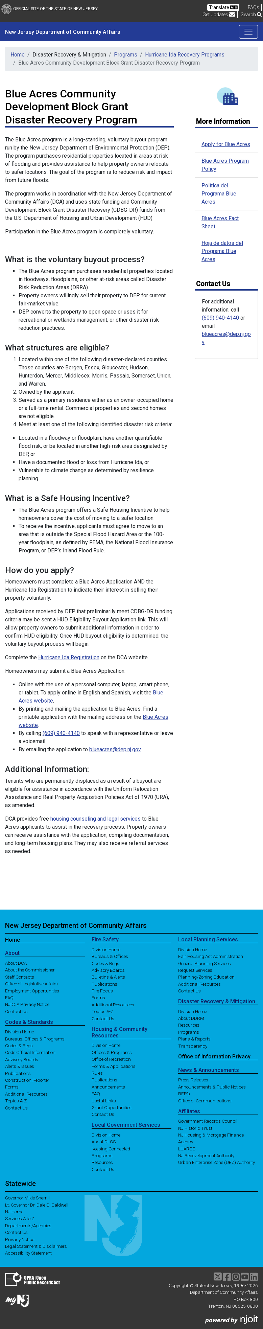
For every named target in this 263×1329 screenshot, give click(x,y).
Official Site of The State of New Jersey (49, 8)
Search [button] (251, 14)
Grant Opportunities (112, 1107)
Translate (223, 7)
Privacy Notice (19, 1239)
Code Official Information (30, 1052)
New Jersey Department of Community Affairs (62, 32)
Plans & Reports (194, 1038)
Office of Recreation (111, 1059)
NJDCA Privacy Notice (27, 1004)
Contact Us (16, 1011)
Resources (102, 1162)
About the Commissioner (30, 969)
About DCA (16, 963)
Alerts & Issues (19, 1066)
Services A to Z (19, 1218)
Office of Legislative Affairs (31, 983)
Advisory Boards (21, 1059)
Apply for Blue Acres (225, 144)
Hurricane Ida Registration (68, 657)
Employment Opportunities (32, 990)
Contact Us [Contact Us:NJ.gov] (16, 1232)
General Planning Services (204, 963)
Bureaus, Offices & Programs (35, 1038)
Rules (97, 1073)
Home (17, 54)
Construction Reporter (27, 1080)
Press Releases (193, 1079)
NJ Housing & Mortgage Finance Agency (211, 1138)
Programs (125, 54)
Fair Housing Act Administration (210, 956)
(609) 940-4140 (61, 733)
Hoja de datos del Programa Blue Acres (222, 251)
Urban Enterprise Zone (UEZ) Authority (216, 1162)
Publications (18, 1073)
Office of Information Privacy (214, 1056)
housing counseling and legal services (95, 819)
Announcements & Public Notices (212, 1086)
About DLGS (104, 1141)
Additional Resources (26, 1093)
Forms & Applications (114, 1066)
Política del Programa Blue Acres (218, 193)
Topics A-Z (16, 1100)
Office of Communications (205, 1100)
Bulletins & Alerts (108, 977)
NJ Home (14, 1211)
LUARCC (186, 1148)
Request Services (195, 970)
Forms (12, 1087)
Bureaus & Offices (110, 956)
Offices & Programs (112, 1052)
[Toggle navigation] (248, 32)
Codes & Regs (19, 1045)
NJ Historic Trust (195, 1127)
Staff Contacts (19, 976)
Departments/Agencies (28, 1225)
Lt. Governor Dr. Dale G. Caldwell (36, 1204)
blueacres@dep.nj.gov (115, 749)
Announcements (108, 1086)
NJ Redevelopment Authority (206, 1155)
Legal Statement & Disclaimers (36, 1246)
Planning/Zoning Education (206, 977)
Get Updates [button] (218, 14)
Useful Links (104, 1100)
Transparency (192, 1045)
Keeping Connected (111, 1148)
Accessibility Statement (28, 1253)
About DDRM (191, 1018)
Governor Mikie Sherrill (27, 1197)
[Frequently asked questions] (253, 7)
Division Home (19, 1031)
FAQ (9, 997)
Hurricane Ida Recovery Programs (184, 54)
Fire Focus (102, 990)
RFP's (184, 1093)
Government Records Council (207, 1121)
